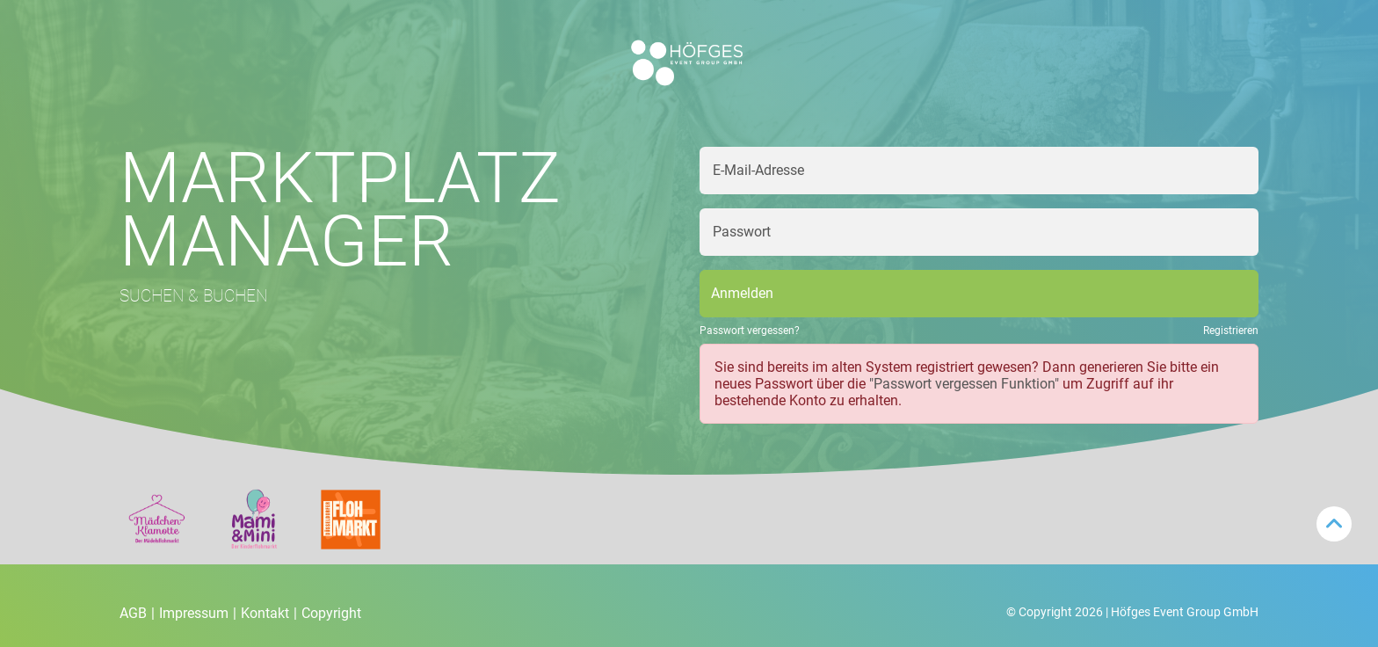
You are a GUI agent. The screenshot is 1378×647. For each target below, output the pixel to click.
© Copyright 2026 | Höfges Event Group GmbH (1132, 612)
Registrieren (1230, 330)
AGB (137, 613)
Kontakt (269, 613)
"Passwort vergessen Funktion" (964, 383)
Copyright (331, 613)
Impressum (197, 613)
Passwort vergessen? (750, 330)
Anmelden (742, 293)
